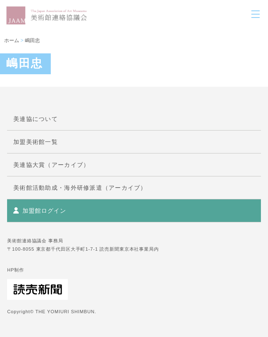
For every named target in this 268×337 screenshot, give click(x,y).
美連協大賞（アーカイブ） (51, 165)
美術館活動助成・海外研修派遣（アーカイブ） (79, 188)
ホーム (11, 40)
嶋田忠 (32, 40)
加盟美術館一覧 (35, 142)
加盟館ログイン (44, 211)
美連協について (35, 119)
